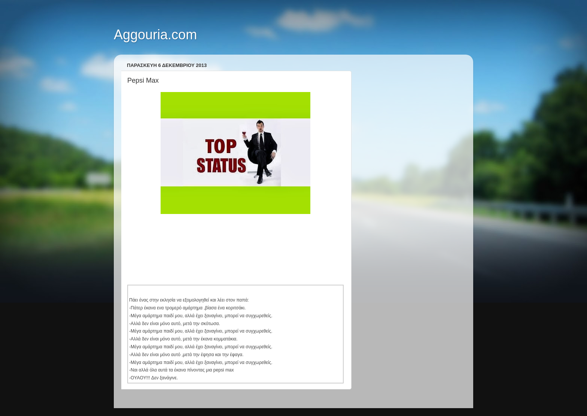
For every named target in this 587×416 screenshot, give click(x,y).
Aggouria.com (155, 34)
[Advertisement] (263, 241)
